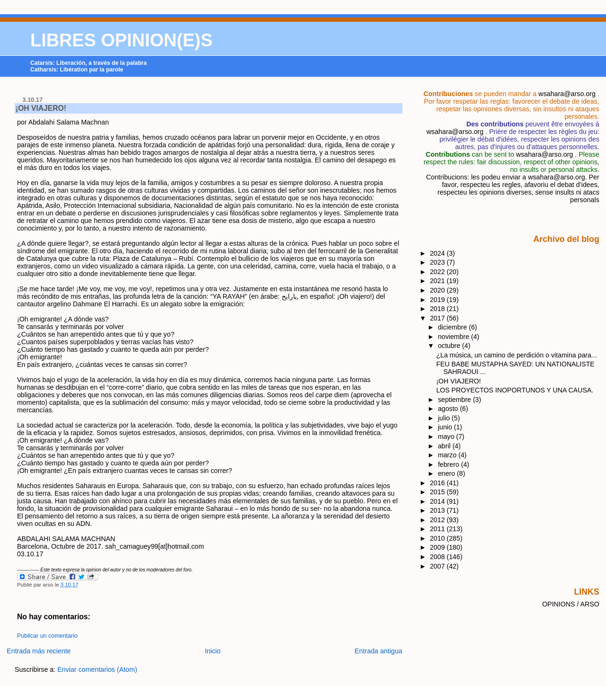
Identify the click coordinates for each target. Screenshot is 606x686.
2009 (438, 547)
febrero (449, 464)
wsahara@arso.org (566, 94)
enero (447, 473)
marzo (448, 455)
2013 (438, 510)
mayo (447, 436)
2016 (438, 483)
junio (446, 427)
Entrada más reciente (39, 651)
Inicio (213, 651)
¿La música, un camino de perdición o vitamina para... (516, 355)
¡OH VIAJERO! (41, 108)
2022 (438, 272)
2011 (438, 529)
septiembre (455, 399)
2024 (438, 253)
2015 (438, 492)
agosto (449, 408)
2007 (438, 566)
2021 (438, 281)
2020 (438, 290)
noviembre (454, 336)
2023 (438, 262)
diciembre (453, 327)
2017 (438, 318)
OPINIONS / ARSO (570, 604)
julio (445, 418)
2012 (438, 520)
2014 (438, 501)
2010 (438, 538)
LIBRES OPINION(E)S (121, 40)
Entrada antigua (378, 651)
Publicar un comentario (47, 636)
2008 (438, 557)
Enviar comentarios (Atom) (97, 669)
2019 (438, 299)
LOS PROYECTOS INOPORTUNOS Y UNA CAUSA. (514, 390)
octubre (450, 345)
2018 (438, 308)
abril (445, 446)
